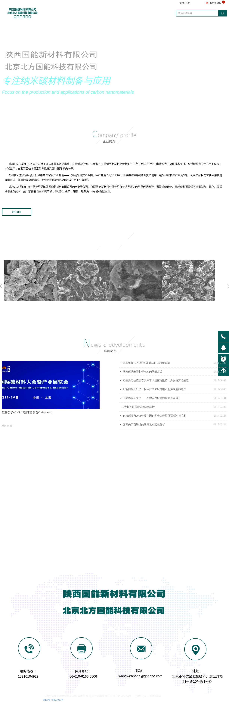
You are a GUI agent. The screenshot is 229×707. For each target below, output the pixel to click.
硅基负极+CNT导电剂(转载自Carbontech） (147, 362)
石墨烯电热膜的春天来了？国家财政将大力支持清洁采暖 (156, 380)
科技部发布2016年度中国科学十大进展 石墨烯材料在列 (155, 415)
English (219, 24)
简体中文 (209, 24)
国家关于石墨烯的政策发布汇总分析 (144, 424)
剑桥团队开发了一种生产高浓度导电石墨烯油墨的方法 (154, 389)
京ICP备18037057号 (53, 699)
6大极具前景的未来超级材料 (139, 406)
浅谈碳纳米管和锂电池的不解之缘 (142, 371)
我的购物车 (215, 3)
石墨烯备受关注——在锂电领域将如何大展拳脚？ (152, 398)
